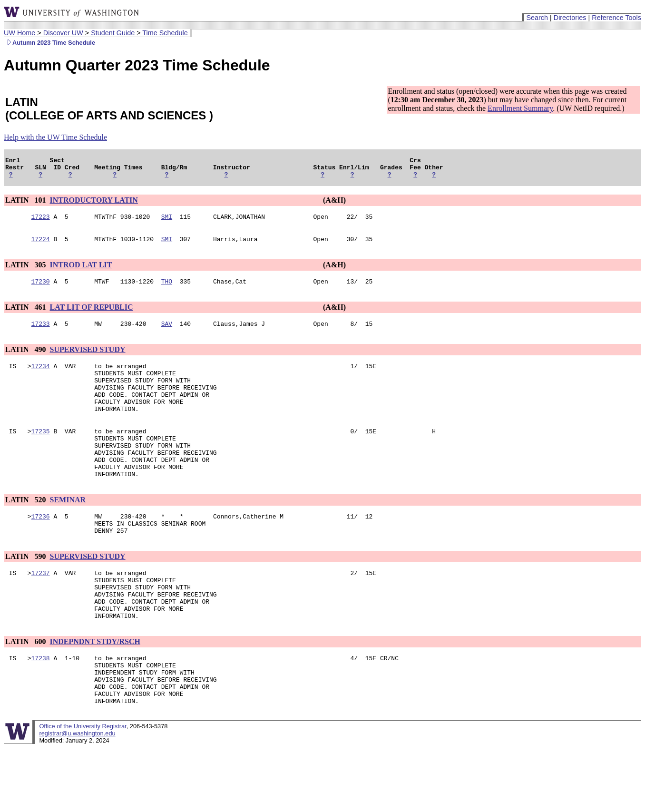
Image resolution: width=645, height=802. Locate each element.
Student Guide (113, 33)
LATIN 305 (26, 272)
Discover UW (63, 33)
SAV (166, 333)
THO (166, 289)
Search (537, 17)
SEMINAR (68, 530)
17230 (40, 289)
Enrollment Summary (520, 108)
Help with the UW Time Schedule (55, 137)
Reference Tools (616, 17)
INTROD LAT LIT (81, 272)
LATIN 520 (26, 530)
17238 (40, 703)
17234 (40, 377)
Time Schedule (164, 33)
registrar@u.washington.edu (77, 787)
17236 (40, 547)
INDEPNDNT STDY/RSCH (95, 686)
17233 (40, 333)
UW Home (19, 33)
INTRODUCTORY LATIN (94, 204)
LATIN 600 (26, 686)
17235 (40, 452)
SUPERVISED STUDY (88, 359)
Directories (570, 17)
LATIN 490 (26, 359)
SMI (166, 222)
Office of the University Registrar (82, 780)
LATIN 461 (26, 316)
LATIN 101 (26, 204)
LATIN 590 (26, 591)
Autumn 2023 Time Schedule (49, 42)
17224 (40, 246)
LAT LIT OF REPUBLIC (91, 316)
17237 (40, 608)
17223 (40, 222)
